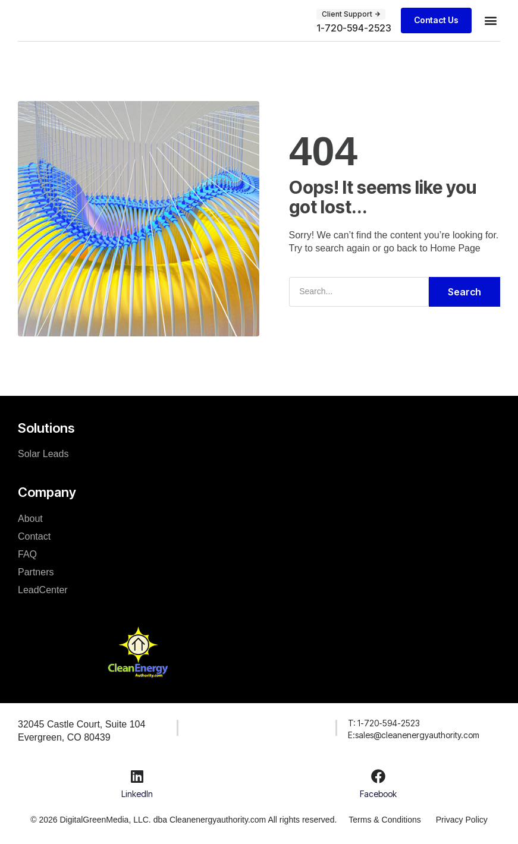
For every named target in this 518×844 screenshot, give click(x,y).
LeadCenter (43, 590)
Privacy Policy (462, 819)
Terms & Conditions (384, 819)
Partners (36, 572)
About (30, 519)
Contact (34, 536)
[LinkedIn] (137, 776)
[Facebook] (378, 776)
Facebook (378, 794)
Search (464, 292)
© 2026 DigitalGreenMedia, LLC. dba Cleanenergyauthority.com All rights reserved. (183, 819)
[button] (490, 20)
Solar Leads (43, 454)
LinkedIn (137, 794)
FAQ (27, 554)
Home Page (455, 248)
